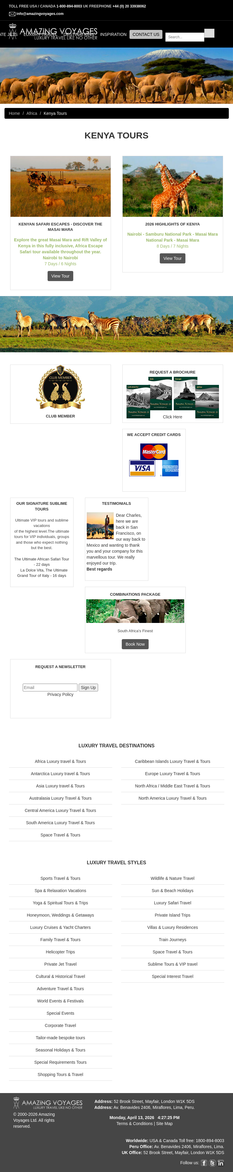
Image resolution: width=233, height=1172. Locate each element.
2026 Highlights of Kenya (172, 224)
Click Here (172, 416)
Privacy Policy (60, 694)
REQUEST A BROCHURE (173, 372)
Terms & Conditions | (136, 1123)
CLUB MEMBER (60, 416)
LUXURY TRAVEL (40, 34)
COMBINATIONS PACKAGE (135, 594)
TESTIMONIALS (116, 503)
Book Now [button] (135, 644)
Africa (32, 113)
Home (14, 113)
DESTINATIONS (78, 34)
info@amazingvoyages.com (36, 14)
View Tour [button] (60, 276)
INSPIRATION (113, 34)
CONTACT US (146, 34)
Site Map (164, 1123)
